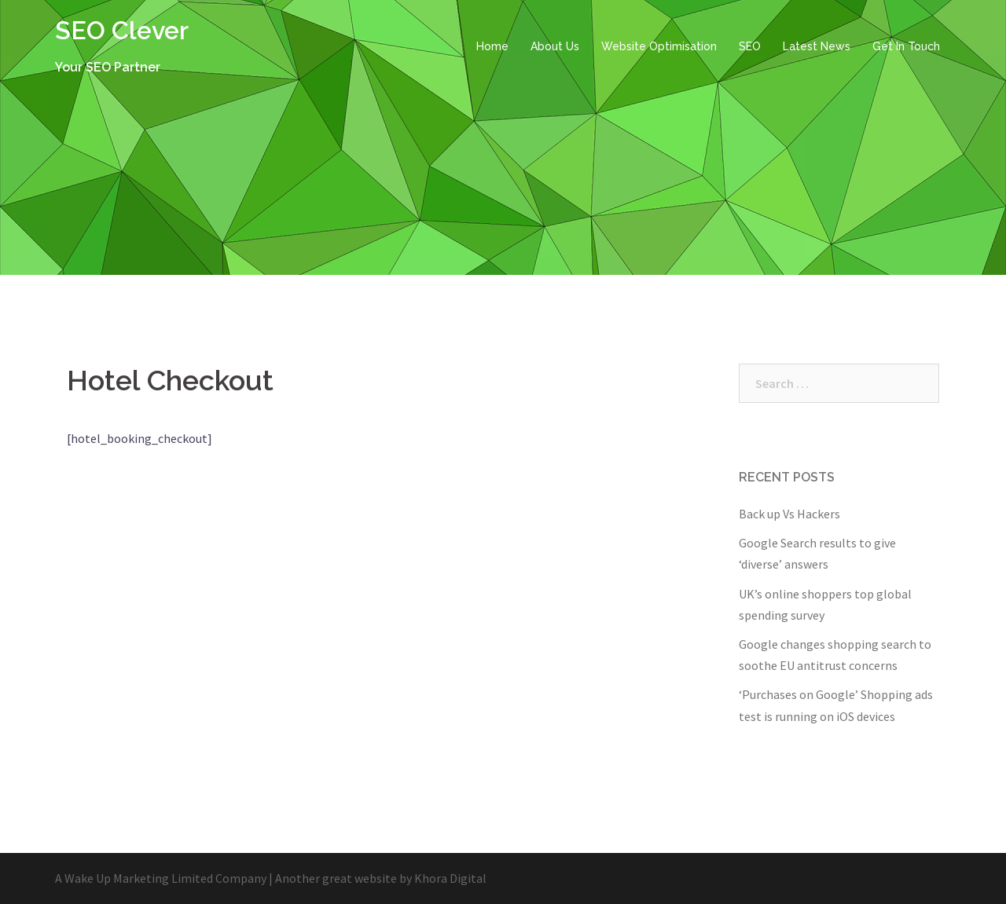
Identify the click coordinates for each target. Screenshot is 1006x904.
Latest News (816, 46)
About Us (555, 46)
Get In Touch (906, 46)
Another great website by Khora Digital (380, 878)
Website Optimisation (659, 46)
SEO (750, 46)
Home (492, 46)
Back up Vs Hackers (789, 514)
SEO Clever (122, 30)
